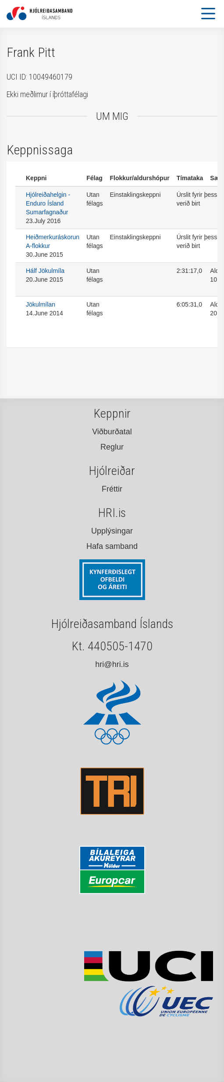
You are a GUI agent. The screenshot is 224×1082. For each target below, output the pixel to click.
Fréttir (112, 489)
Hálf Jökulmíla (45, 270)
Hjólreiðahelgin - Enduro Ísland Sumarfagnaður (48, 203)
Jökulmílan (40, 304)
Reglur (112, 447)
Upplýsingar (112, 531)
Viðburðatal (112, 431)
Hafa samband (112, 546)
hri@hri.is (111, 664)
